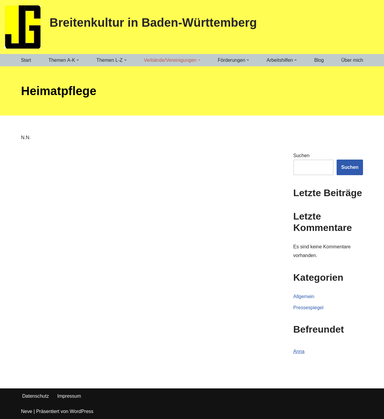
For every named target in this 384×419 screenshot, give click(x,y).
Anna (298, 351)
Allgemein (303, 296)
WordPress (81, 411)
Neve (26, 411)
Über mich (352, 60)
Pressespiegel (308, 307)
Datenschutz (35, 396)
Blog (319, 60)
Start (26, 60)
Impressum (69, 396)
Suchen (301, 155)
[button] (77, 60)
